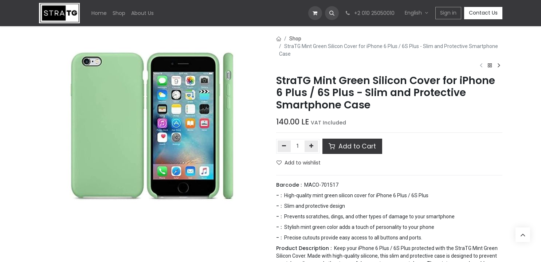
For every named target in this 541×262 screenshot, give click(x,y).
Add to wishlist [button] (299, 162)
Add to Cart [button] (352, 146)
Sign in (448, 12)
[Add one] (311, 146)
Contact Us (483, 12)
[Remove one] (284, 146)
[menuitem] (99, 13)
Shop (295, 38)
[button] (332, 13)
